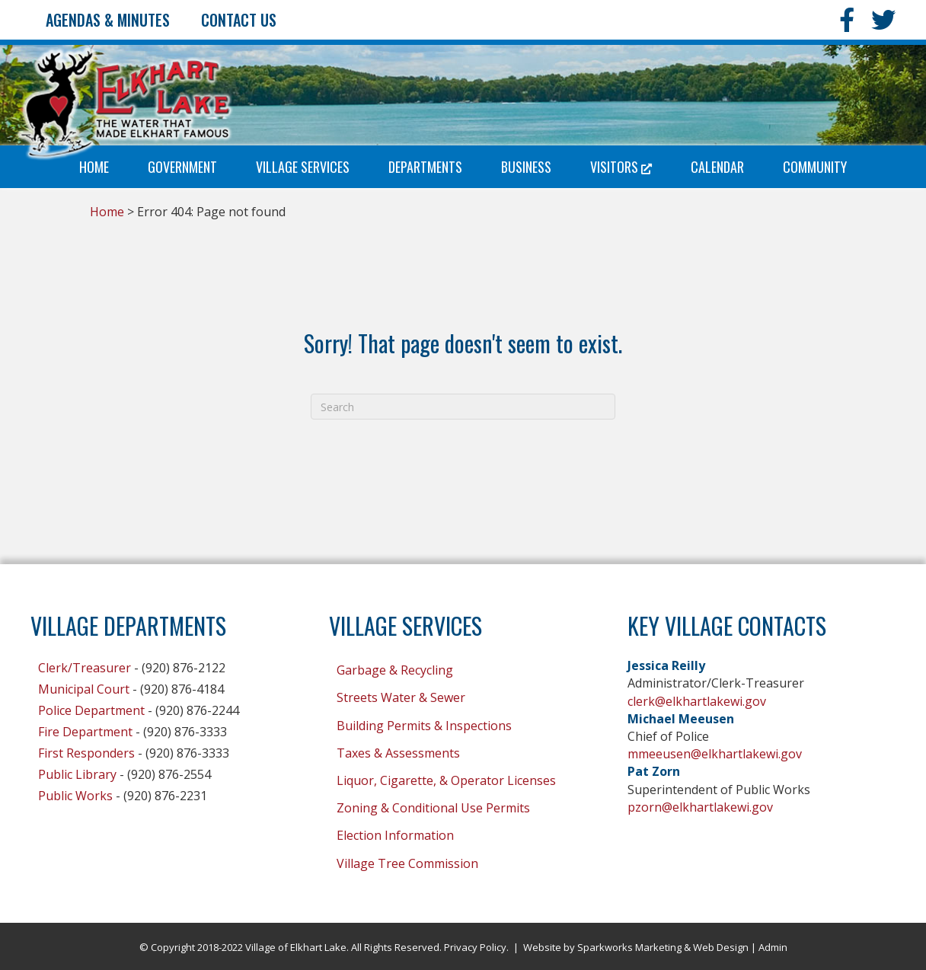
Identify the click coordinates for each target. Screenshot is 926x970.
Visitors (621, 167)
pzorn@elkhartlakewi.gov (700, 807)
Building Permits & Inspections (424, 725)
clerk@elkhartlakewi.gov (696, 701)
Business (526, 167)
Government (182, 167)
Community (815, 167)
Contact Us (238, 19)
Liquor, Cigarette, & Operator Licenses (446, 780)
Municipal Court (83, 689)
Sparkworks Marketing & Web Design (663, 947)
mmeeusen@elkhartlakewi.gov (714, 753)
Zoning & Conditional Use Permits (433, 807)
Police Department (91, 710)
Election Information (395, 835)
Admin (772, 947)
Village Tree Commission (407, 863)
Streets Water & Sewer (401, 697)
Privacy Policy (475, 947)
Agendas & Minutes (108, 19)
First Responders (86, 753)
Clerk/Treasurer (84, 667)
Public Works (75, 795)
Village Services (303, 167)
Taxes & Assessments (398, 753)
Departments (425, 167)
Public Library (77, 774)
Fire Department (85, 731)
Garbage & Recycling (395, 670)
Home (94, 167)
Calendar (717, 167)
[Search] (463, 407)
